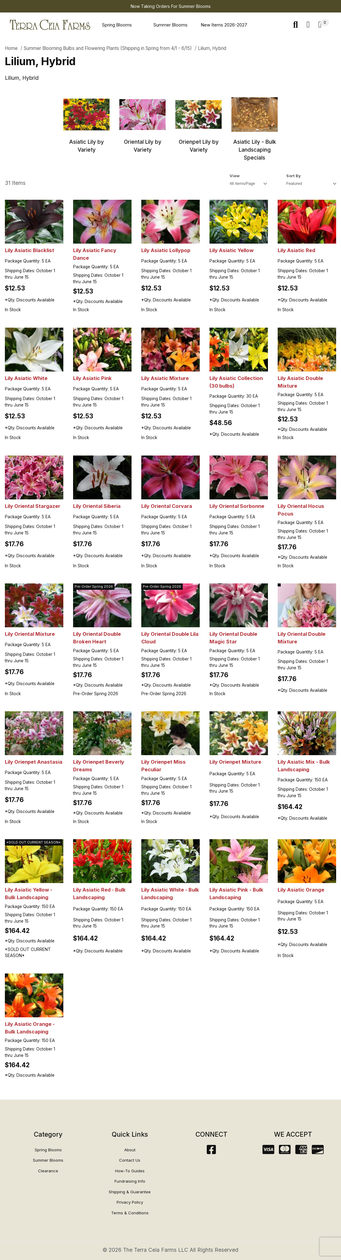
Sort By (293, 175)
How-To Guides (130, 1170)
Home (11, 48)
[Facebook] (211, 1151)
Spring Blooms (117, 24)
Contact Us (129, 1160)
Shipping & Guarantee (130, 1191)
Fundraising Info (129, 1181)
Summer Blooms (170, 24)
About (129, 1149)
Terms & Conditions (130, 1212)
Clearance (48, 1170)
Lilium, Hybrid (212, 48)
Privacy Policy (130, 1202)
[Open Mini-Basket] (323, 24)
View (235, 175)
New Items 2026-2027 (224, 24)
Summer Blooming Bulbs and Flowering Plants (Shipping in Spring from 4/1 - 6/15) (108, 48)
